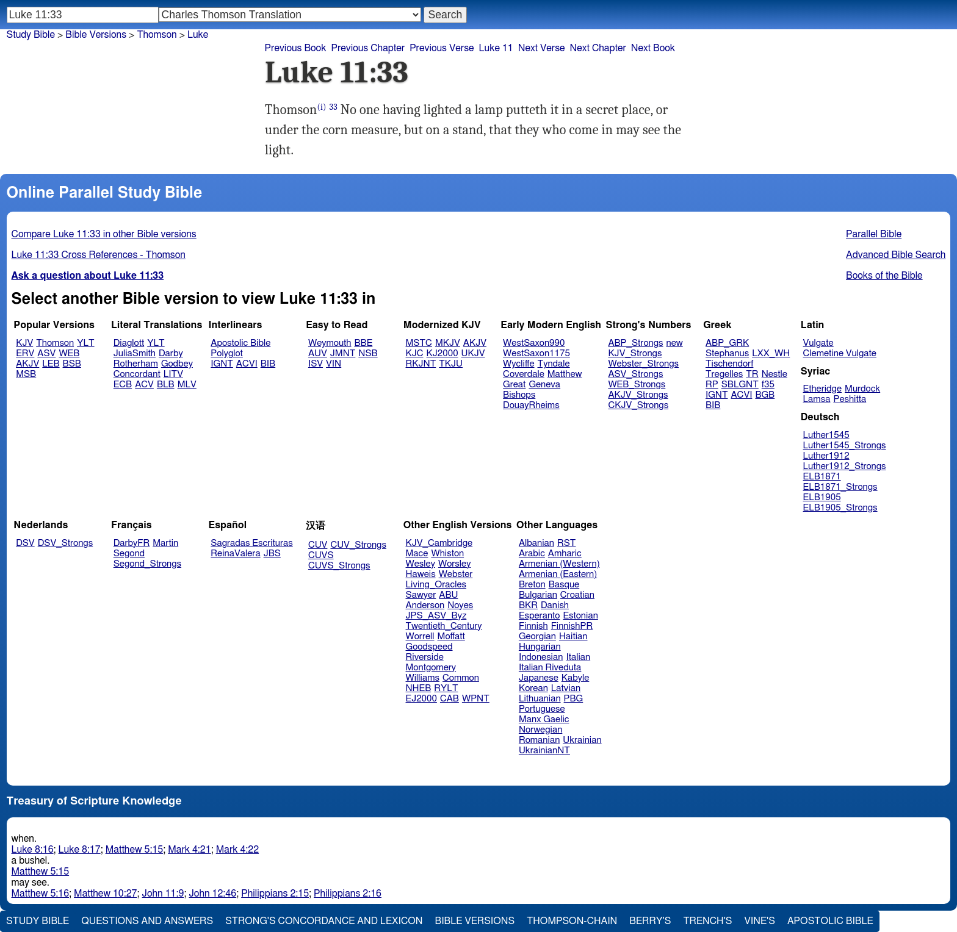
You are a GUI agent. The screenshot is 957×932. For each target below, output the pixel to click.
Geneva (544, 384)
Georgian (537, 636)
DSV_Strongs (65, 543)
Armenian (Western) (559, 563)
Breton (532, 584)
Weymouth (330, 343)
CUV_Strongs (358, 545)
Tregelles (724, 374)
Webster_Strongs (643, 363)
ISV (315, 363)
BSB (72, 363)
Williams (423, 678)
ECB (123, 384)
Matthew (564, 374)
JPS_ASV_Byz (436, 615)
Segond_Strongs (147, 563)
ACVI (247, 363)
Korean (533, 688)
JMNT (343, 353)
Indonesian (541, 657)
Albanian (536, 543)
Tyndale (554, 363)
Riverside (425, 657)
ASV (46, 353)
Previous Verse (442, 48)
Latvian (565, 688)
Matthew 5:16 (41, 893)
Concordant (137, 374)
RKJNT (421, 363)
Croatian (577, 595)
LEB (50, 363)
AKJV (27, 363)
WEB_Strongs (636, 384)
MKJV (447, 343)
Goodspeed (429, 646)
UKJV (473, 353)
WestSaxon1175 (536, 353)
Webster (456, 574)
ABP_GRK (727, 343)
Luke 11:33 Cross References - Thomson (99, 255)
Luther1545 (826, 435)
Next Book (653, 48)
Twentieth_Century (444, 626)
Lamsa (817, 399)
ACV (144, 384)
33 (334, 107)
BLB (166, 384)
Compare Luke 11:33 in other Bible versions (104, 234)
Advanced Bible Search (895, 255)
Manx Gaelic (544, 719)
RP (712, 384)
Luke (197, 35)
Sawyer (421, 595)
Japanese (538, 678)
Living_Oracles (436, 584)
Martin (165, 543)
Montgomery (431, 667)
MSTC (419, 343)
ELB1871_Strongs (840, 487)
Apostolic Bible (830, 921)
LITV (173, 374)
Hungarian (540, 646)
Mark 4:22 (237, 850)
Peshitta (849, 399)
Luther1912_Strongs (844, 466)
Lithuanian (540, 698)
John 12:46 (212, 893)
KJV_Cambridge (439, 543)
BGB (765, 395)
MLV (187, 384)
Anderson (425, 605)
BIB (268, 363)
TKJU (451, 363)
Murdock (862, 388)
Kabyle (576, 678)
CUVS (321, 555)
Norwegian (540, 729)
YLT (85, 343)
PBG (573, 698)
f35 (768, 384)
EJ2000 (421, 698)
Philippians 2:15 (275, 893)
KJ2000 (442, 353)
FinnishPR (572, 626)
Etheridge (822, 388)
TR (752, 374)
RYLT (446, 688)
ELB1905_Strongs (840, 507)
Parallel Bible (873, 234)
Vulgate (818, 343)
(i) (321, 107)
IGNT (222, 363)
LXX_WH (771, 353)
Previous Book (296, 48)
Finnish (533, 626)
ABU (448, 595)
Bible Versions (95, 35)
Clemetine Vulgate (839, 353)
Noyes (460, 605)
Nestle (774, 374)
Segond (129, 553)
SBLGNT (740, 384)
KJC (415, 353)
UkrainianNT (544, 750)
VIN (333, 363)
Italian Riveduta (550, 667)
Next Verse (541, 48)
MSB (26, 374)
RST (566, 543)
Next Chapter (598, 48)
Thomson (55, 343)
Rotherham (136, 363)
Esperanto (539, 615)
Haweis (421, 574)
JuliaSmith (135, 353)
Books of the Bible (884, 276)
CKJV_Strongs (638, 405)
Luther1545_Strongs (844, 445)
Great (514, 384)
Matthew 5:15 (135, 850)
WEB (69, 353)
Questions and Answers (147, 921)
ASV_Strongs (635, 374)
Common (460, 678)
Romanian (539, 740)
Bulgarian (538, 595)
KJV (24, 343)
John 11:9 (163, 893)
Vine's (760, 921)
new (674, 343)
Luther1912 (826, 456)
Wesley (420, 563)
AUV (317, 353)
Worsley (454, 563)
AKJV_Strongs (638, 395)
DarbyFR (132, 543)
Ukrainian (582, 740)
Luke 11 (496, 48)
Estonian (580, 615)
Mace (417, 553)
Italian (578, 657)
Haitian (573, 636)
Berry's (650, 921)
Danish (555, 605)
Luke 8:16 (33, 850)
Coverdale (523, 374)
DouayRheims (531, 405)
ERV (25, 353)
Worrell (420, 636)
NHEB (419, 688)
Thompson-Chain (572, 921)
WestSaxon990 (534, 343)
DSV (25, 543)
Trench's (707, 921)
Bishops (519, 395)
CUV (318, 545)
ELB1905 (822, 497)
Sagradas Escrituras (251, 543)
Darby (171, 353)
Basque (564, 584)
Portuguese (542, 709)
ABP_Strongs (635, 343)
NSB (367, 353)
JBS (272, 553)
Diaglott (129, 343)
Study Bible (31, 35)
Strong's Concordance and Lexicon (323, 921)
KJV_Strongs (635, 353)
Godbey (177, 363)
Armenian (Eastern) (558, 574)
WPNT (475, 698)
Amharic (565, 553)
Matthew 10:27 (105, 893)
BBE (364, 343)
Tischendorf (729, 363)
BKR (528, 605)
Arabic (532, 553)
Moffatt (451, 636)
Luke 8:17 (80, 850)
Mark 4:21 (189, 850)
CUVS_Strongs (339, 565)
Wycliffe (518, 363)
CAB (449, 698)
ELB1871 (822, 476)
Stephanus (727, 353)
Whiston (447, 553)
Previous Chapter (368, 48)
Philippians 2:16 (347, 893)
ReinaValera (235, 553)
